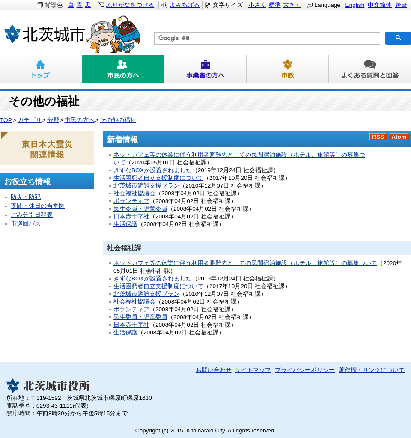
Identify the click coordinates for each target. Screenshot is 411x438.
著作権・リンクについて (372, 370)
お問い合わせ (214, 370)
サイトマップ (253, 370)
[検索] (266, 38)
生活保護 (125, 224)
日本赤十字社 (131, 216)
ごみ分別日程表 (32, 215)
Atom (398, 137)
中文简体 (380, 5)
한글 (401, 5)
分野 (53, 120)
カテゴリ (30, 120)
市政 (288, 69)
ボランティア (131, 201)
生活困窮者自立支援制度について (158, 178)
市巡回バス (26, 223)
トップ (41, 69)
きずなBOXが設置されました (152, 170)
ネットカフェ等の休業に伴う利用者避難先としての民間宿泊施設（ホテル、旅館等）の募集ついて (245, 263)
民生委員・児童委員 (140, 209)
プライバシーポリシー (305, 370)
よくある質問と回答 (370, 69)
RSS (378, 137)
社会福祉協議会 (134, 193)
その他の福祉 (118, 120)
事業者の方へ (205, 69)
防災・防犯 (26, 197)
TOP (6, 120)
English (355, 5)
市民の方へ (123, 69)
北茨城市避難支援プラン (146, 185)
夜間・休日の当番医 (38, 206)
